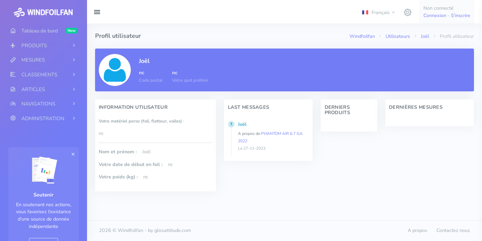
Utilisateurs (398, 36)
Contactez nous (453, 230)
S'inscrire (460, 15)
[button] (379, 12)
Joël (425, 36)
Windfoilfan (362, 36)
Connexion (434, 15)
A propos (417, 230)
